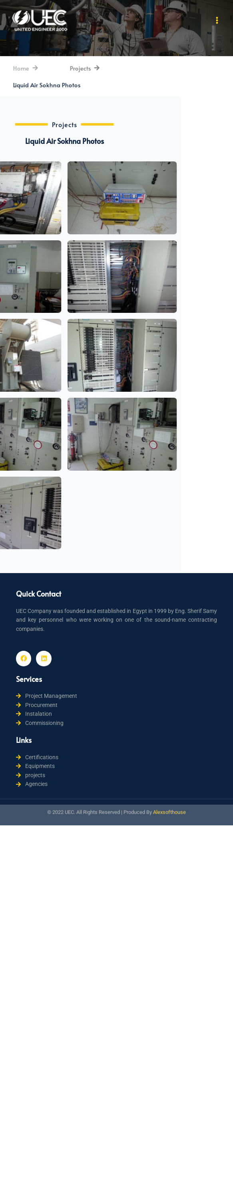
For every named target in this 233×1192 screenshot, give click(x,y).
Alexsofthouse (169, 802)
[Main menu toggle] (217, 20)
